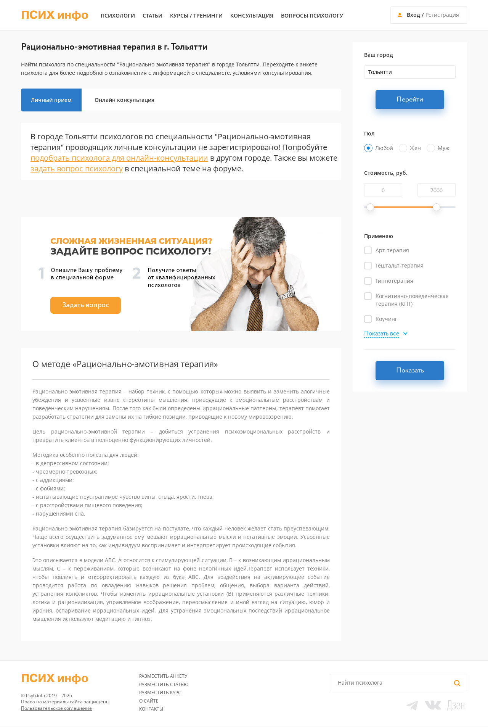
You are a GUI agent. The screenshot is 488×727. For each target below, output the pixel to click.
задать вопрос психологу (76, 168)
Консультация (251, 15)
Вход (413, 14)
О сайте (149, 701)
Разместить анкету (163, 676)
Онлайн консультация (124, 99)
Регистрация (442, 14)
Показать (410, 371)
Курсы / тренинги (196, 15)
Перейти (409, 100)
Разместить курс (160, 692)
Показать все (381, 334)
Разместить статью (164, 684)
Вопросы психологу (312, 15)
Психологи (118, 15)
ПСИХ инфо (54, 15)
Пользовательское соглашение (56, 708)
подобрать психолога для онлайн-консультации (119, 158)
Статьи (152, 15)
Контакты (151, 709)
